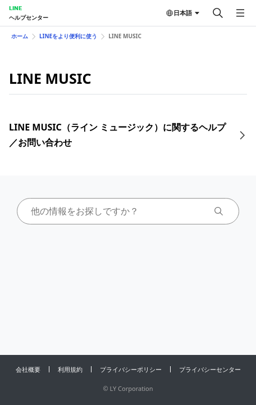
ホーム (19, 36)
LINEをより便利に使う (68, 36)
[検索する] (218, 13)
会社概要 (28, 369)
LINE (15, 8)
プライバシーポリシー (131, 369)
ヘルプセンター (28, 17)
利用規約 (70, 369)
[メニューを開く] (240, 13)
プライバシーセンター (210, 369)
